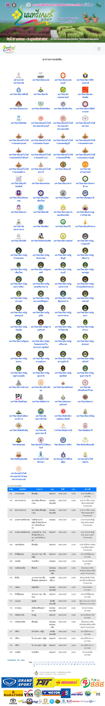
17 (73, 662)
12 (58, 662)
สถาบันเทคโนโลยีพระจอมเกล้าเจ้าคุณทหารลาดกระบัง (18, 476)
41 (80, 664)
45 (92, 664)
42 (83, 664)
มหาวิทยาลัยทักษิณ (19, 123)
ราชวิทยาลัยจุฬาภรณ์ (63, 430)
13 (61, 662)
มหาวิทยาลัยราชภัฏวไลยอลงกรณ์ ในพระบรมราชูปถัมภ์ (41, 344)
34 (60, 664)
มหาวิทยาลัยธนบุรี (63, 169)
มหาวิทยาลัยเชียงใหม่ (63, 109)
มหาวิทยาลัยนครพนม (41, 183)
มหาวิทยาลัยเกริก (41, 94)
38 (72, 664)
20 (81, 662)
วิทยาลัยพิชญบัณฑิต (18, 459)
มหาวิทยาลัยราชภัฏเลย (18, 341)
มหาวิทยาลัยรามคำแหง (18, 387)
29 (46, 664)
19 (79, 662)
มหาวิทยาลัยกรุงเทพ (41, 80)
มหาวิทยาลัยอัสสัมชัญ (19, 430)
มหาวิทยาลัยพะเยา (19, 212)
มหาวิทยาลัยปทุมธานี (85, 198)
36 (66, 664)
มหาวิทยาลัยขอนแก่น (19, 109)
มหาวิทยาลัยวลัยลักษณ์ (63, 387)
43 (86, 664)
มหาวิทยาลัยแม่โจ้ (63, 226)
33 (57, 664)
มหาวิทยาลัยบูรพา (63, 198)
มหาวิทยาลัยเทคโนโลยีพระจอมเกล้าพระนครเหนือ (63, 126)
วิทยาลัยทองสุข (18, 445)
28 (43, 664)
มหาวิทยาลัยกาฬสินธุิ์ (19, 94)
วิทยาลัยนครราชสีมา (63, 445)
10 (53, 662)
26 (37, 664)
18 (76, 662)
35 (63, 664)
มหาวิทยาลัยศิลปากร (40, 402)
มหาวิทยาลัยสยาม (85, 402)
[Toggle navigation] (99, 49)
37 (69, 664)
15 (67, 662)
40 (77, 664)
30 (49, 664)
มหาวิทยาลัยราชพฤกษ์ (63, 241)
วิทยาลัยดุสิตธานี (85, 430)
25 (34, 664)
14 (64, 662)
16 (70, 662)
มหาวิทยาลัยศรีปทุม (19, 402)
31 (52, 664)
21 (84, 662)
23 (90, 662)
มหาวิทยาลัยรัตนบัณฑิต (41, 241)
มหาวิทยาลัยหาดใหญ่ (85, 416)
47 (34, 666)
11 (56, 662)
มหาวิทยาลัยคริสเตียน (41, 109)
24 (93, 662)
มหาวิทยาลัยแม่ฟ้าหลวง (85, 226)
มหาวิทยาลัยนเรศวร (63, 183)
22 (87, 662)
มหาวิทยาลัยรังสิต (18, 241)
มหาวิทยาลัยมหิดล (41, 226)
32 (54, 664)
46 (95, 664)
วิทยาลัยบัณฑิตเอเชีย (85, 445)
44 (89, 664)
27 (40, 664)
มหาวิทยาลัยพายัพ (40, 212)
